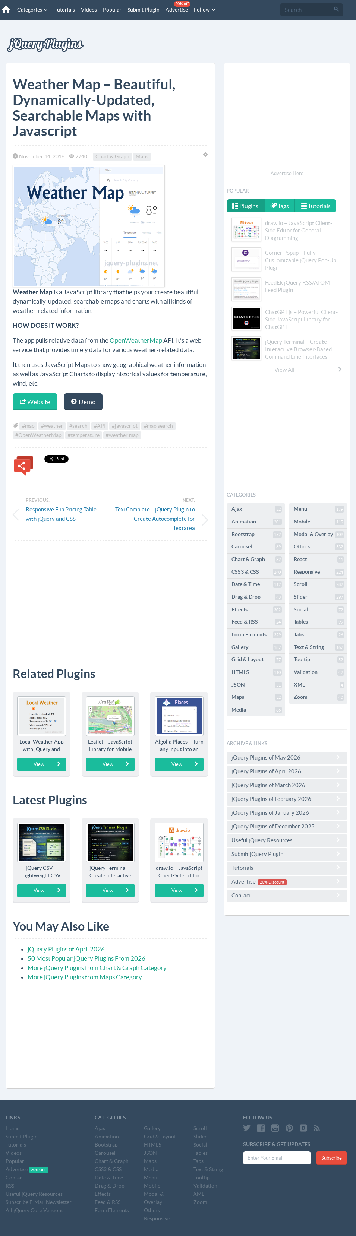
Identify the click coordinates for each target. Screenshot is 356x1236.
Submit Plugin (143, 10)
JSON (256, 685)
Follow (205, 10)
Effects (256, 609)
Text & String (319, 647)
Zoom (319, 697)
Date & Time (256, 584)
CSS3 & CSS (256, 572)
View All (308, 369)
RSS (10, 1186)
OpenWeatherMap (136, 340)
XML (319, 685)
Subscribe (331, 1158)
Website (35, 401)
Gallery (256, 647)
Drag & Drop (256, 597)
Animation (256, 522)
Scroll (319, 584)
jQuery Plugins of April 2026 (66, 949)
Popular (112, 10)
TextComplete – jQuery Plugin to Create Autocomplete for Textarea (155, 518)
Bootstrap (256, 534)
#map (28, 426)
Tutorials (64, 10)
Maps (142, 156)
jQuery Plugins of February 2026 (287, 798)
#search (78, 426)
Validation (319, 672)
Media (256, 710)
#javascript (125, 426)
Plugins (245, 206)
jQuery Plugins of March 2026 (287, 785)
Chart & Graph (112, 156)
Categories (32, 10)
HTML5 (256, 672)
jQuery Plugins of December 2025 (287, 826)
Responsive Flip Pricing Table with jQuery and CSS (61, 514)
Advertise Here (287, 173)
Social (319, 609)
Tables (319, 622)
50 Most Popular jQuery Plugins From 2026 (86, 958)
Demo (83, 401)
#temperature (84, 435)
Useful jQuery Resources (287, 840)
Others (319, 546)
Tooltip (319, 659)
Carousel (256, 546)
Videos (89, 10)
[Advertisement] (110, 598)
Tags (279, 206)
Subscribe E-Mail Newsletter (39, 1202)
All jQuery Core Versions (34, 1210)
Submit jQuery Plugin (287, 853)
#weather (52, 426)
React (319, 559)
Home (12, 1128)
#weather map (122, 435)
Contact (287, 895)
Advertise (178, 7)
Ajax (256, 509)
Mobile (319, 522)
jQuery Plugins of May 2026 (287, 757)
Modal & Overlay (319, 534)
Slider (319, 597)
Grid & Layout (256, 659)
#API (99, 426)
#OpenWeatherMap (38, 435)
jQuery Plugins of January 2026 (287, 812)
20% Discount (272, 882)
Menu (319, 509)
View (47, 764)
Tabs (319, 634)
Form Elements (256, 634)
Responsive (319, 572)
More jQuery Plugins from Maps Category (85, 976)
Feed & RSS (256, 622)
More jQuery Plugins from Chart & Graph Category (97, 967)
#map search (158, 426)
